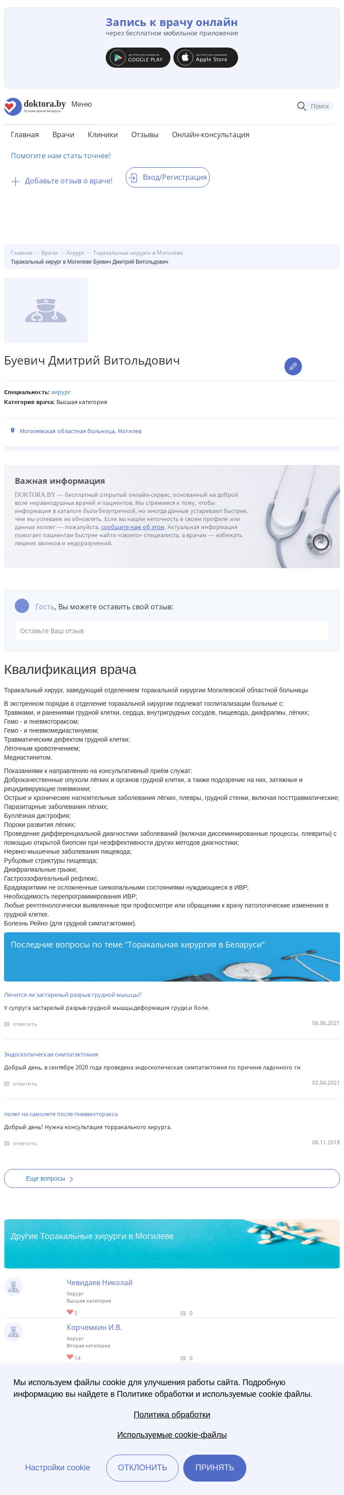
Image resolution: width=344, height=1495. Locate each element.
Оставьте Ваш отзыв (172, 631)
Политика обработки (171, 1414)
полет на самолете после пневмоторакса (61, 1114)
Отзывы (145, 134)
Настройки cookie (57, 1467)
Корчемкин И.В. (94, 1327)
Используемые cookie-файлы (172, 1434)
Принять (214, 1467)
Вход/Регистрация (168, 177)
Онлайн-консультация (210, 134)
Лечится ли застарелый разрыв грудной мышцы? (73, 995)
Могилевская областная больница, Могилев (81, 431)
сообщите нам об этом (133, 527)
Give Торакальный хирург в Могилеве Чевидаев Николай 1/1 (70, 1312)
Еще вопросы (52, 1178)
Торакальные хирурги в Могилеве (107, 1235)
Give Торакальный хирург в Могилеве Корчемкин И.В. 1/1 (70, 1357)
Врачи (63, 134)
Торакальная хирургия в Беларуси (195, 944)
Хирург (61, 392)
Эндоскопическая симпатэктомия (51, 1054)
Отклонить (142, 1467)
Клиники (103, 134)
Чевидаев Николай (100, 1282)
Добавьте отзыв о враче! (61, 181)
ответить (25, 1024)
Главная (25, 134)
